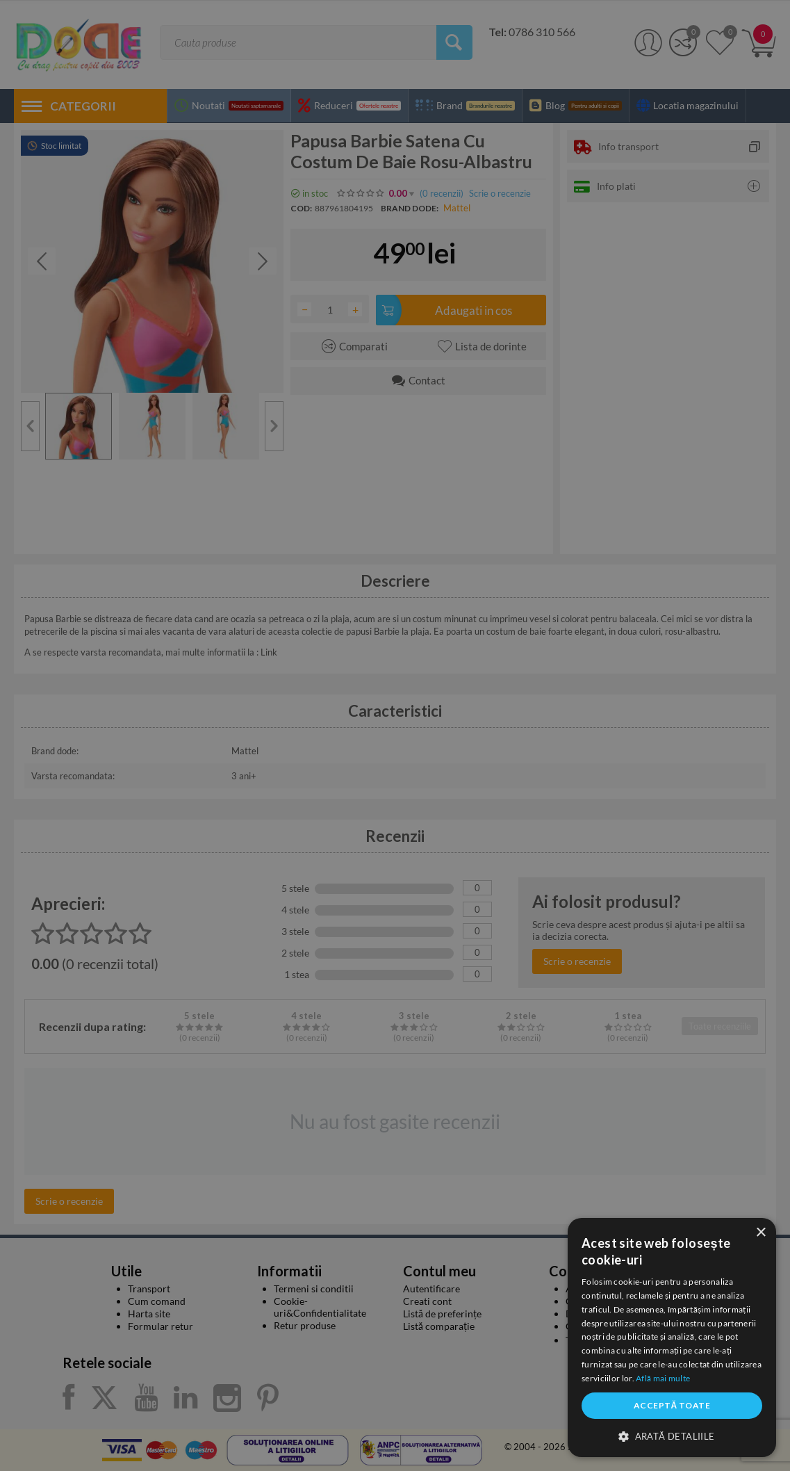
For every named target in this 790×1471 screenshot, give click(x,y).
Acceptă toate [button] (672, 1405)
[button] (672, 1435)
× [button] (760, 1233)
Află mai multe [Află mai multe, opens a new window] (663, 1378)
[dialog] (672, 1337)
